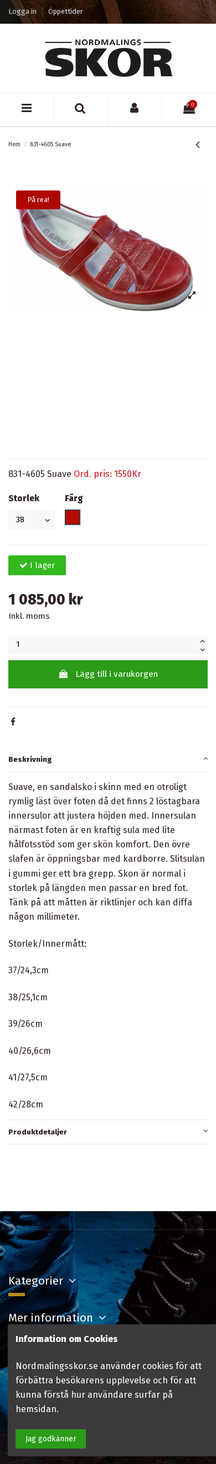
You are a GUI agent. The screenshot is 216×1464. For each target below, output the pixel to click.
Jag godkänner (50, 1439)
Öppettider (65, 11)
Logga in (23, 11)
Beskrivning (108, 758)
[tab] (108, 760)
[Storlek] (31, 520)
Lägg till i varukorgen (108, 674)
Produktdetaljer (108, 1131)
